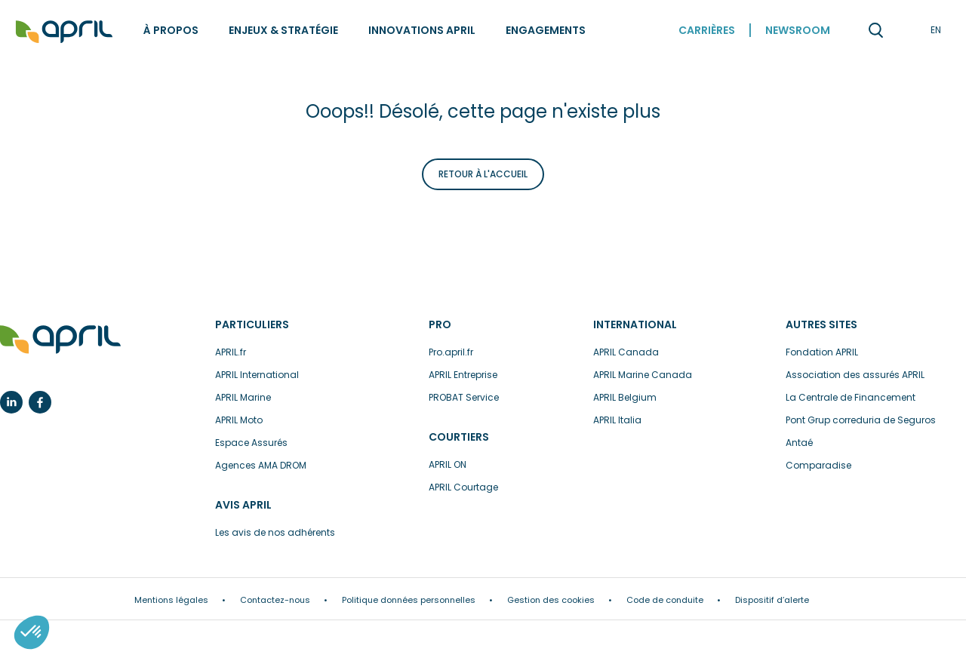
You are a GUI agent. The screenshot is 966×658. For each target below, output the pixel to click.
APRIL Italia (617, 420)
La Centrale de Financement (850, 397)
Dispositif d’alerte (772, 600)
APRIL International (257, 374)
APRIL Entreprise (463, 374)
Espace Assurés (251, 442)
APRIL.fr (230, 352)
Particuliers (252, 324)
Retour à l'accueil (483, 174)
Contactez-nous (275, 600)
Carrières (706, 30)
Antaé (799, 442)
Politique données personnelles (408, 600)
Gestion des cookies (551, 600)
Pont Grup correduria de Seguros (861, 420)
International (635, 324)
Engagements (546, 30)
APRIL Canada (626, 352)
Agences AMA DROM (260, 465)
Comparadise (818, 465)
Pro (440, 324)
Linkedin (11, 402)
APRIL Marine (243, 397)
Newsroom (797, 30)
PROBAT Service (464, 397)
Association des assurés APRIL (855, 374)
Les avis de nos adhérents (275, 532)
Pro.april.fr (451, 352)
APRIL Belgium (625, 397)
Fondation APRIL (822, 352)
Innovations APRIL (421, 30)
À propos (170, 30)
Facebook (40, 402)
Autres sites (821, 324)
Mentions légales (171, 600)
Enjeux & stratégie (283, 30)
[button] (32, 632)
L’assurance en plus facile (60, 339)
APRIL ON (447, 464)
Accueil (64, 32)
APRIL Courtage (463, 487)
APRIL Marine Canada (642, 374)
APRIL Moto (239, 420)
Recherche (875, 30)
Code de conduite (664, 600)
